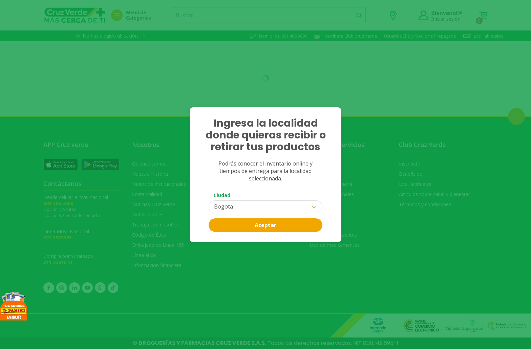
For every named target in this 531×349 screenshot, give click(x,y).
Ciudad (222, 195)
